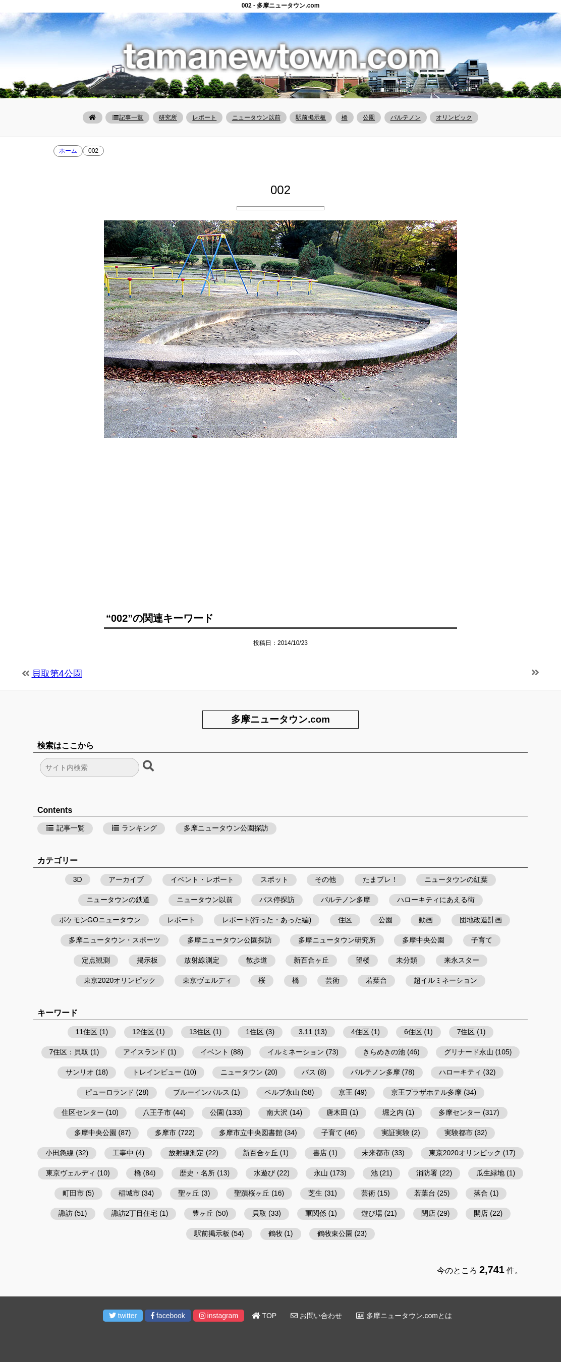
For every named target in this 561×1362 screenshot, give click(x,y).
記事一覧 (127, 117)
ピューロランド (109, 1092)
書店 (320, 1153)
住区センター (83, 1112)
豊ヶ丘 (202, 1213)
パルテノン (405, 117)
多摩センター (459, 1112)
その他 (325, 879)
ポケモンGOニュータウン (100, 920)
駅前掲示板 (311, 117)
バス (309, 1072)
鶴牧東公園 (335, 1233)
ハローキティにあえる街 (436, 900)
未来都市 (376, 1153)
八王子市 (157, 1112)
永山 (321, 1173)
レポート (204, 117)
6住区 (413, 1032)
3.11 (305, 1032)
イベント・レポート (202, 879)
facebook (168, 1316)
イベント (214, 1052)
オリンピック (454, 117)
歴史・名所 (197, 1173)
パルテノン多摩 (345, 900)
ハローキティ (460, 1072)
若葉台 (376, 980)
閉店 (428, 1213)
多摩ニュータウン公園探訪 (226, 828)
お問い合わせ (316, 1316)
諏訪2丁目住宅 (134, 1213)
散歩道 (256, 960)
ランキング (134, 828)
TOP (264, 1316)
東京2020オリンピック (120, 980)
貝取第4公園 (57, 674)
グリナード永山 (468, 1052)
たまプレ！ (380, 879)
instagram (218, 1316)
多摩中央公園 (423, 940)
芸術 (332, 980)
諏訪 (66, 1213)
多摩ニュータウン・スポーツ (114, 940)
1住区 (255, 1032)
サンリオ (80, 1072)
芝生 (315, 1193)
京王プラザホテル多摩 (426, 1092)
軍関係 (315, 1213)
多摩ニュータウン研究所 (337, 940)
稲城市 (129, 1193)
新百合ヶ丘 (311, 960)
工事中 (123, 1153)
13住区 (200, 1032)
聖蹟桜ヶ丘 (251, 1193)
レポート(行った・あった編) (266, 920)
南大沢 (277, 1112)
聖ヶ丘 (188, 1193)
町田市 (73, 1193)
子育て (481, 940)
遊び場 (371, 1213)
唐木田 (337, 1112)
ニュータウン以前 (256, 117)
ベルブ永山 (282, 1092)
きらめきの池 (384, 1052)
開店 (481, 1213)
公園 (369, 117)
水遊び (264, 1173)
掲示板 (147, 960)
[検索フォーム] (89, 767)
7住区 (466, 1032)
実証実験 (395, 1133)
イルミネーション (295, 1052)
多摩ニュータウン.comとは (404, 1316)
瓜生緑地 (490, 1173)
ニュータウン (241, 1072)
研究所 (168, 117)
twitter (123, 1316)
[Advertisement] (280, 518)
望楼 (363, 960)
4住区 (360, 1032)
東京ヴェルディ (207, 980)
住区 (345, 920)
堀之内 (393, 1112)
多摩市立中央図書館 (251, 1133)
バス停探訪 (277, 900)
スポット (274, 879)
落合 (481, 1193)
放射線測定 (201, 960)
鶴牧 (275, 1233)
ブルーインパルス (201, 1092)
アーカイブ (126, 879)
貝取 (259, 1213)
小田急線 (59, 1153)
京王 (346, 1092)
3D (77, 879)
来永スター (461, 960)
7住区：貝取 (69, 1052)
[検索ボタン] (149, 766)
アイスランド (144, 1052)
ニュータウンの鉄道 (118, 900)
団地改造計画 (481, 920)
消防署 (426, 1173)
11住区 (87, 1032)
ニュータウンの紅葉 (456, 879)
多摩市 (165, 1133)
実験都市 (458, 1133)
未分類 (406, 960)
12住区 (143, 1032)
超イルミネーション (445, 980)
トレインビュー (157, 1072)
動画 (426, 920)
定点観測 (96, 960)
